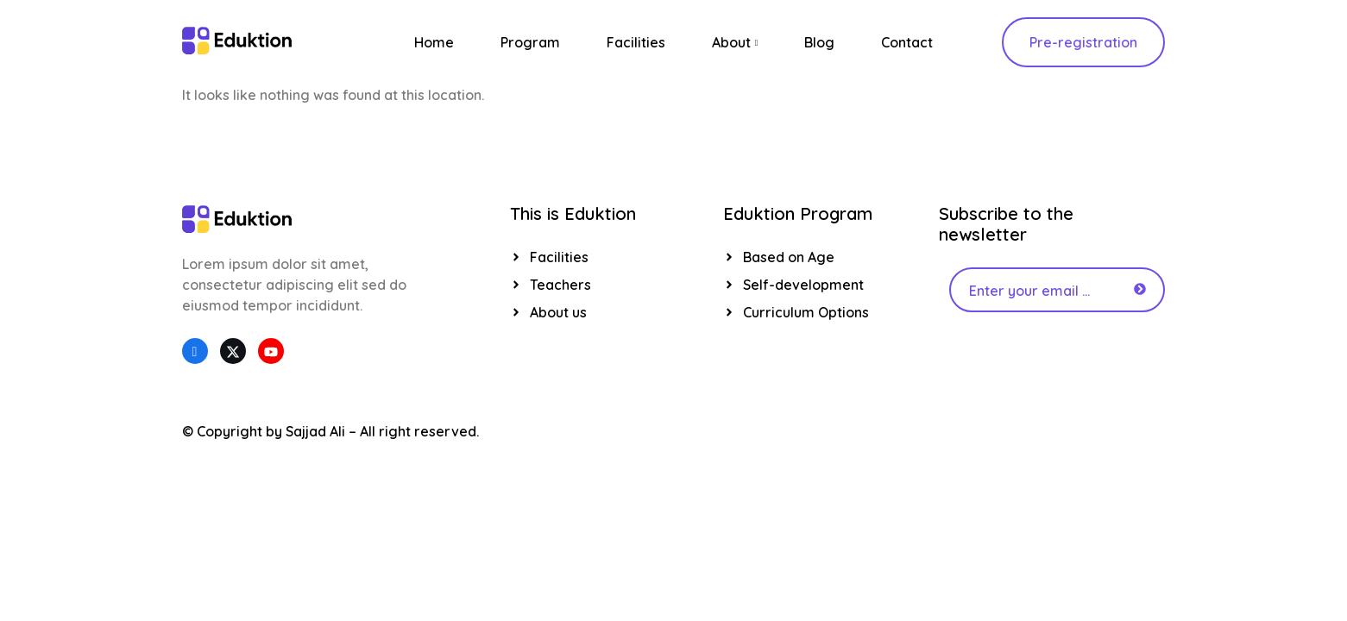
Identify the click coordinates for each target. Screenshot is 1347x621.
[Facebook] (195, 351)
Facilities (636, 42)
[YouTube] (271, 351)
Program (530, 42)
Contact (907, 42)
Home (434, 42)
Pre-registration (1083, 42)
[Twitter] (233, 351)
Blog (819, 42)
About (735, 42)
